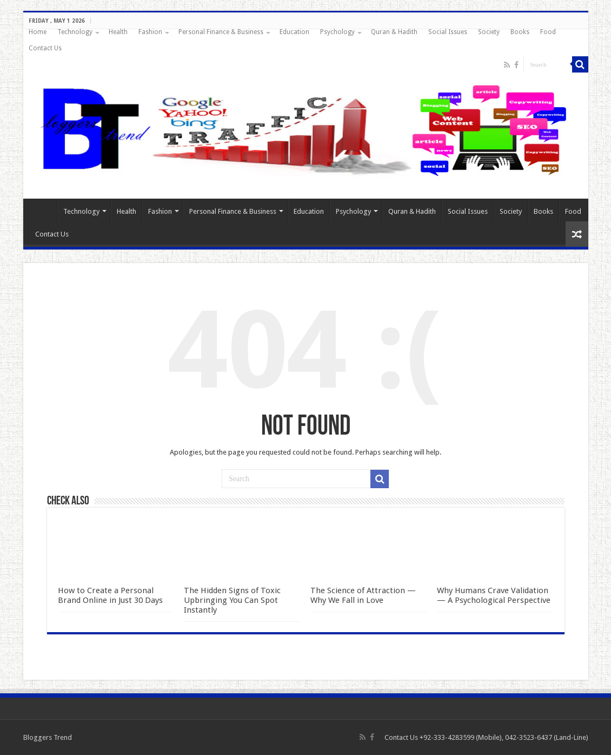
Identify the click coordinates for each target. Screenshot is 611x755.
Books (519, 32)
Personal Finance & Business (220, 32)
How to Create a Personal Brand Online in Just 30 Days (110, 595)
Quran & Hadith (394, 32)
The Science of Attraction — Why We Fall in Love (363, 595)
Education (294, 32)
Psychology (337, 32)
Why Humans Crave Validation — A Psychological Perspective (493, 595)
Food (548, 32)
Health (118, 32)
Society (489, 32)
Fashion (150, 32)
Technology (74, 32)
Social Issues (447, 32)
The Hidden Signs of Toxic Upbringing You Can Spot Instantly (232, 600)
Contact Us (45, 48)
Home (38, 32)
